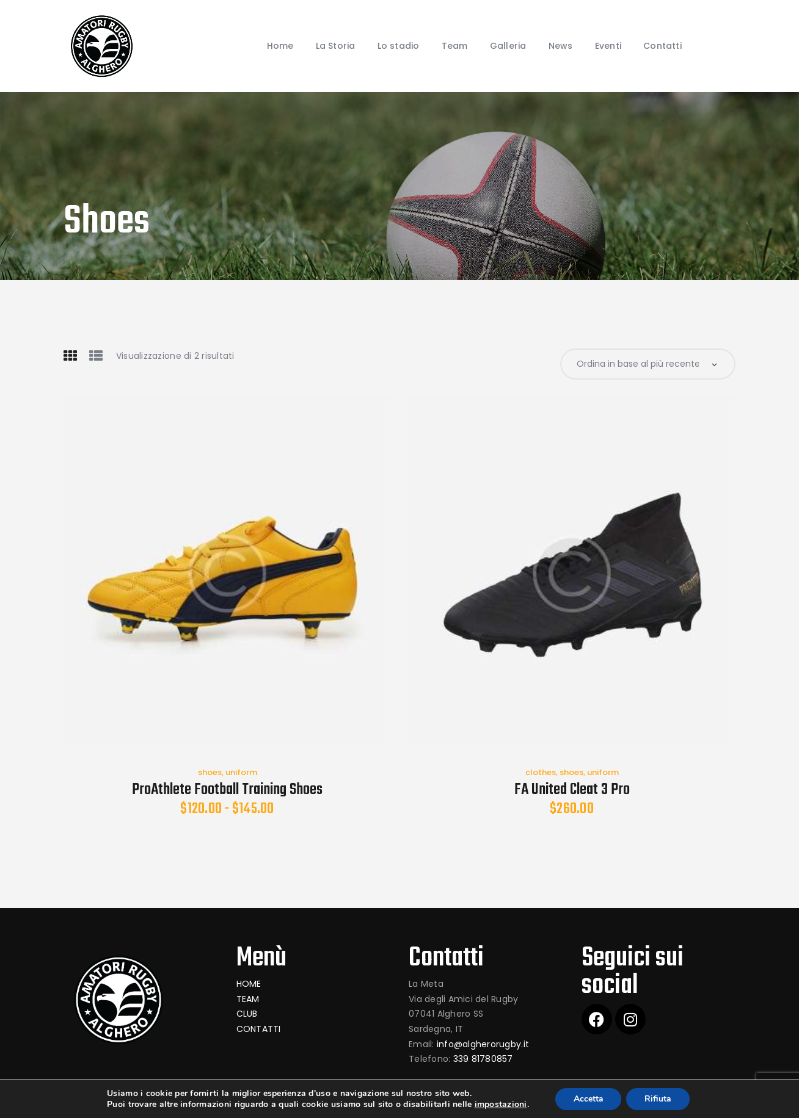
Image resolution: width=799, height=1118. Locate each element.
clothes (540, 772)
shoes (210, 772)
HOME (248, 984)
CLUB (247, 1014)
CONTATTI (258, 1029)
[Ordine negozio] (647, 364)
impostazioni (500, 1104)
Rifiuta (658, 1099)
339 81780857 (483, 1059)
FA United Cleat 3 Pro (572, 790)
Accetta (589, 1099)
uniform (241, 772)
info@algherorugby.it (483, 1044)
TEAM (248, 999)
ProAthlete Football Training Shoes (227, 790)
